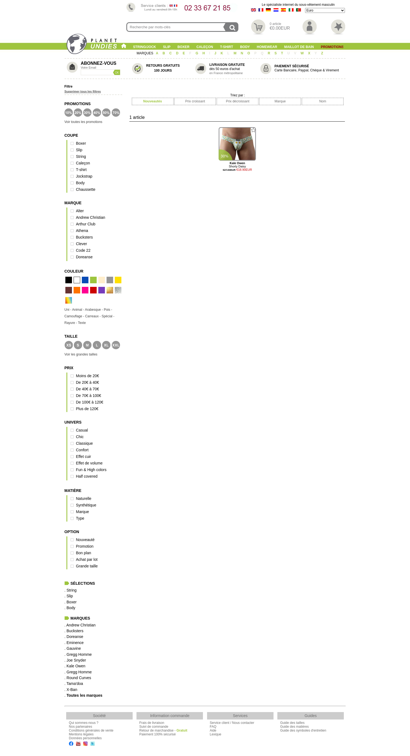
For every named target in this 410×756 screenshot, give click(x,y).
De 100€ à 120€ (90, 402)
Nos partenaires (80, 727)
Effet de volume (89, 463)
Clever (81, 244)
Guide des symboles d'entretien (303, 730)
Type (80, 518)
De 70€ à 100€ (88, 395)
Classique (84, 443)
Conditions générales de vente (91, 730)
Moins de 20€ (87, 376)
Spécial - (108, 316)
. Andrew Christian (80, 625)
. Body (70, 608)
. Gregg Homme (78, 654)
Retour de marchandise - (163, 730)
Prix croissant (195, 101)
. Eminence (74, 642)
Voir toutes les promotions (83, 122)
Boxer (183, 47)
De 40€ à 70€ (87, 389)
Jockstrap (84, 176)
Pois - (108, 310)
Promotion (85, 546)
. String (71, 590)
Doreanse (84, 257)
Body (245, 47)
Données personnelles (85, 738)
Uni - (68, 310)
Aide (213, 730)
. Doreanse (74, 636)
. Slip (69, 596)
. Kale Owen (75, 666)
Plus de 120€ (87, 409)
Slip (167, 47)
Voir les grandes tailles (81, 354)
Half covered (87, 476)
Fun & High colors (91, 469)
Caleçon (204, 47)
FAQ (213, 727)
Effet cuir (83, 456)
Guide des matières (294, 727)
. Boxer (71, 602)
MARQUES (145, 53)
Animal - (78, 310)
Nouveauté (85, 539)
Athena (82, 230)
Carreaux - (93, 316)
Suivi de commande (153, 727)
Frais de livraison (151, 723)
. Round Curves (78, 678)
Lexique (215, 734)
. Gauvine (73, 648)
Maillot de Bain (299, 47)
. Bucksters (74, 631)
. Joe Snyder (75, 660)
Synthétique (86, 505)
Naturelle (83, 498)
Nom (322, 101)
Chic (80, 437)
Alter (80, 211)
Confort (82, 450)
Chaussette (86, 189)
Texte (82, 323)
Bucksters (84, 237)
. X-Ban (71, 689)
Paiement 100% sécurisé (157, 734)
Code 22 (83, 250)
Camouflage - (75, 316)
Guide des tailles (292, 723)
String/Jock (144, 47)
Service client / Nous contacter (232, 723)
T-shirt (226, 47)
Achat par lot (87, 559)
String (81, 156)
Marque (82, 511)
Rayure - (71, 323)
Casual (82, 430)
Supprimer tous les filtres (83, 91)
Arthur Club (86, 224)
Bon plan (83, 553)
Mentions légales (81, 734)
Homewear (267, 47)
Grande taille (87, 566)
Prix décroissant (237, 101)
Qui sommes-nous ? (83, 723)
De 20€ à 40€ (87, 382)
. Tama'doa (74, 683)
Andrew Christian (90, 217)
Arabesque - (94, 310)
